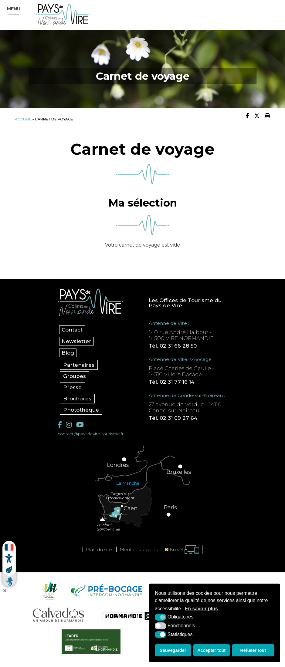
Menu (13, 9)
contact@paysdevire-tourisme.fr (91, 433)
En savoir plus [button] (201, 608)
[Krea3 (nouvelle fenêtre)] (182, 549)
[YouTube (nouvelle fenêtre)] (80, 425)
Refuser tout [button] (253, 650)
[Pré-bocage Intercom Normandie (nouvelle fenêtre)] (106, 590)
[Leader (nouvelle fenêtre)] (91, 641)
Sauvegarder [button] (173, 650)
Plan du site (99, 549)
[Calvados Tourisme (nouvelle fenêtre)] (58, 614)
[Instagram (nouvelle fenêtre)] (69, 425)
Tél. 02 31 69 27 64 (173, 418)
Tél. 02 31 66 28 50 (173, 346)
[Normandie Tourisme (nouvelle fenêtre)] (124, 616)
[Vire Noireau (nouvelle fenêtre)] (48, 590)
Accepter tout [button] (211, 650)
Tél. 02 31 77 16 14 (171, 382)
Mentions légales (139, 549)
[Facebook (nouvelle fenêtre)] (60, 425)
